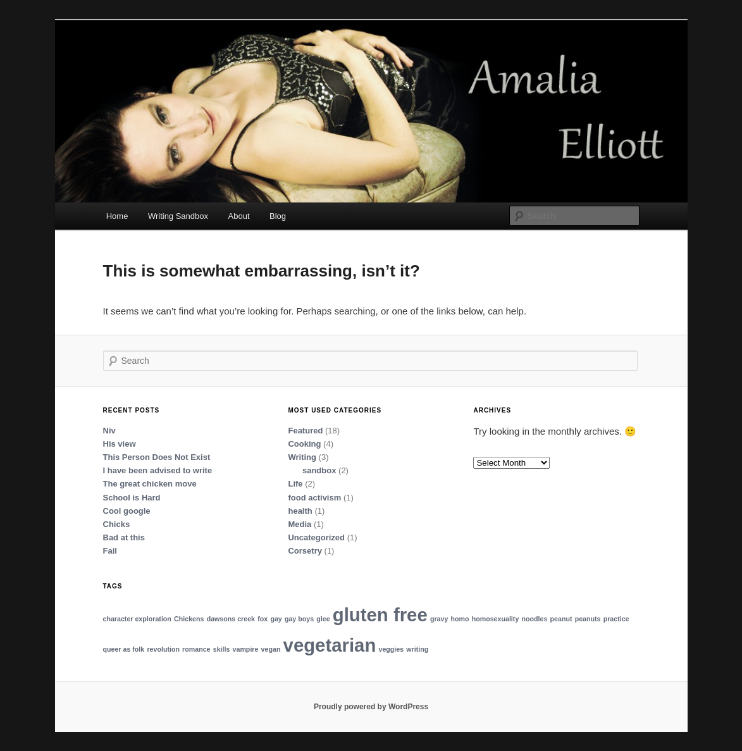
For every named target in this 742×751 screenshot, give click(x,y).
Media (299, 524)
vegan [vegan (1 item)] (271, 649)
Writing (302, 457)
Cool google (127, 511)
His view (119, 444)
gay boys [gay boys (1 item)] (299, 619)
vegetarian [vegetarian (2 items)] (329, 645)
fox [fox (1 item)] (262, 619)
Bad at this (124, 537)
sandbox (319, 470)
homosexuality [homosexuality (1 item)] (495, 619)
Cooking (304, 444)
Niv (109, 430)
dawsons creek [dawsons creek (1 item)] (231, 619)
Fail (110, 550)
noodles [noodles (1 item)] (534, 619)
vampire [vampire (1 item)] (246, 649)
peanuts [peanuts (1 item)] (588, 619)
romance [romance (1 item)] (196, 649)
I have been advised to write (158, 470)
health (300, 511)
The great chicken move (150, 483)
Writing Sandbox (178, 216)
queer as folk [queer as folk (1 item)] (124, 649)
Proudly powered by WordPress (371, 706)
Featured (305, 430)
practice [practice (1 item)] (616, 619)
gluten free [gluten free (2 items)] (380, 614)
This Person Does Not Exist (157, 457)
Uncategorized (316, 537)
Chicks (116, 524)
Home (117, 216)
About (239, 216)
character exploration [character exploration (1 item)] (137, 619)
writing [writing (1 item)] (417, 649)
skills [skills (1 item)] (221, 649)
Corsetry (304, 550)
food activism (314, 497)
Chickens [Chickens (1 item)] (189, 619)
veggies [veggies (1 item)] (391, 649)
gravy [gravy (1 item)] (439, 619)
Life (295, 483)
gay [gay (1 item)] (275, 619)
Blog (277, 216)
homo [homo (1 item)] (460, 619)
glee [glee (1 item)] (323, 619)
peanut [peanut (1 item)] (561, 619)
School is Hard (132, 497)
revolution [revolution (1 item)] (163, 649)
